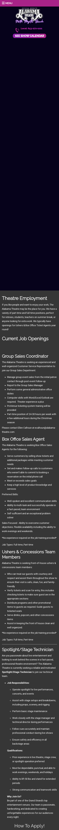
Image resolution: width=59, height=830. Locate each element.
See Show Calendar (29, 35)
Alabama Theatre (29, 15)
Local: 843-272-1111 (31, 28)
